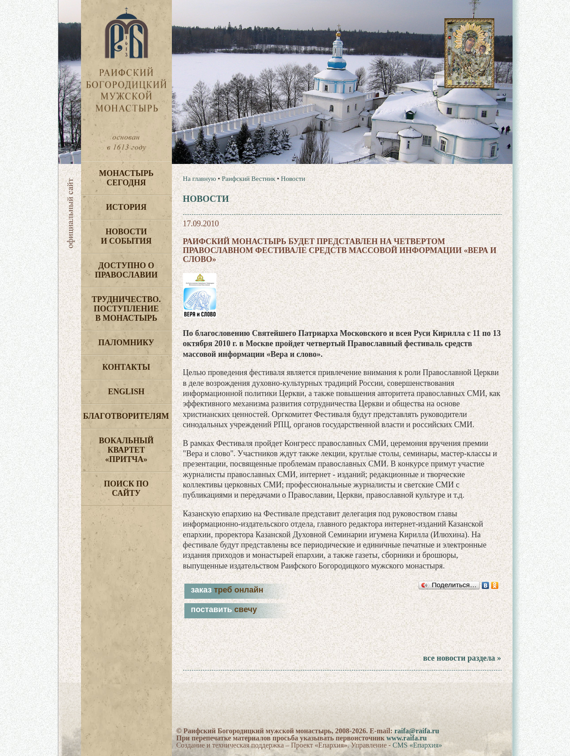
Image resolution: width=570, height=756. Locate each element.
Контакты (126, 367)
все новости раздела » (462, 658)
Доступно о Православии (126, 270)
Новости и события (126, 236)
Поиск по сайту (126, 488)
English (126, 391)
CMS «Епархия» (417, 745)
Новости (293, 178)
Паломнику (126, 342)
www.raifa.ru (407, 738)
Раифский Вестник (248, 178)
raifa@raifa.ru (416, 731)
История (126, 207)
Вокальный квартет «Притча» (126, 450)
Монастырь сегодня (126, 178)
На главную (199, 178)
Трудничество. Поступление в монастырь (126, 309)
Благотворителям (126, 416)
